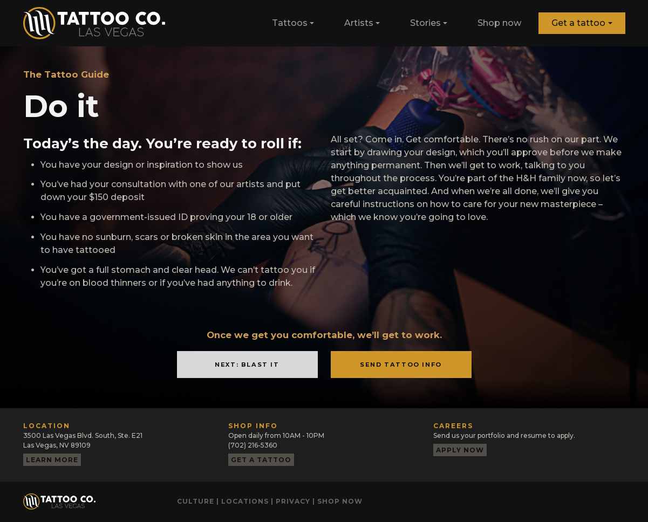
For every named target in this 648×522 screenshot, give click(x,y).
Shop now (499, 23)
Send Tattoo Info (401, 364)
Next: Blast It (247, 364)
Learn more (52, 460)
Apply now (460, 450)
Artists (358, 23)
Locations (245, 501)
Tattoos (290, 23)
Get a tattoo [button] (578, 23)
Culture (195, 501)
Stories (425, 23)
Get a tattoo (261, 460)
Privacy (293, 501)
